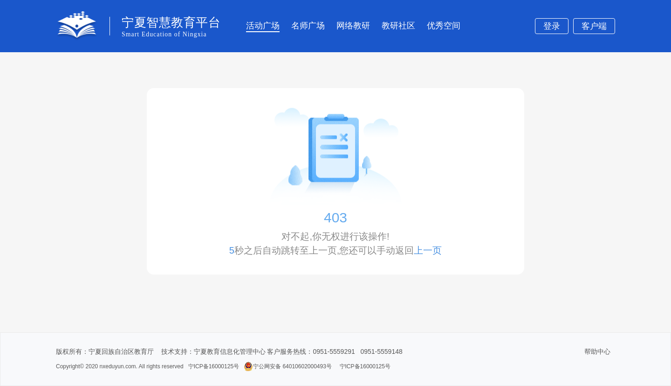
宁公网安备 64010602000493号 (288, 366)
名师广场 (308, 25)
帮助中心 (597, 351)
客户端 (594, 26)
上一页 (428, 250)
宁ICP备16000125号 (213, 366)
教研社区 (398, 25)
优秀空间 (443, 25)
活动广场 (263, 25)
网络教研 (353, 25)
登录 (551, 26)
